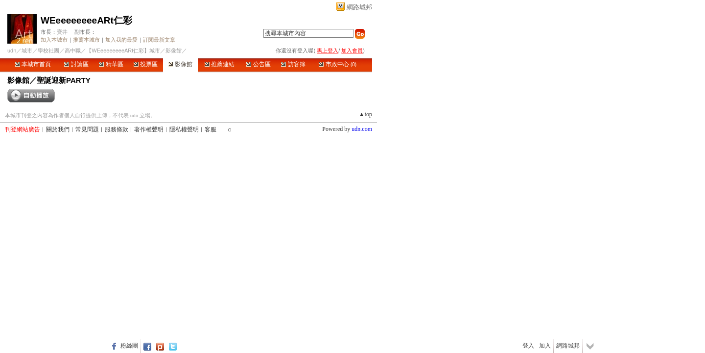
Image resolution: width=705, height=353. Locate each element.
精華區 (111, 64)
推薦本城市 (86, 40)
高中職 (73, 50)
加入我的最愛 (121, 40)
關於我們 (58, 129)
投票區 (146, 64)
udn (11, 50)
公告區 (258, 64)
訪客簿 (293, 64)
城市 (27, 50)
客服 (210, 129)
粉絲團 (129, 345)
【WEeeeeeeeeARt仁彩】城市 (123, 50)
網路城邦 (359, 7)
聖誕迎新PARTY (64, 80)
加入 (545, 345)
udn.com (362, 129)
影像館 (180, 64)
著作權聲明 (149, 129)
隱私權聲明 (184, 129)
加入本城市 (54, 40)
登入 (528, 345)
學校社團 (48, 50)
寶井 (62, 32)
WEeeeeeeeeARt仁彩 (86, 20)
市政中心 (337, 64)
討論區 (76, 64)
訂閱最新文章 (159, 40)
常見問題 (87, 129)
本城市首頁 (33, 64)
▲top (365, 114)
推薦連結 (220, 64)
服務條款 (116, 129)
